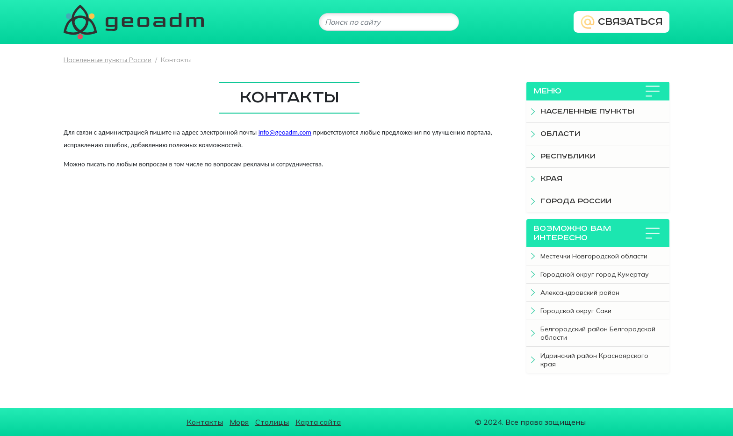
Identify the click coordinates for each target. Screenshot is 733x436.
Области (560, 133)
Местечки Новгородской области (593, 256)
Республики (568, 156)
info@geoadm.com (285, 132)
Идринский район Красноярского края (594, 359)
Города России (575, 201)
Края (551, 178)
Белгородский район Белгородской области (597, 333)
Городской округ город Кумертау (594, 274)
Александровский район (579, 292)
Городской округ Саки (575, 311)
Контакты (205, 422)
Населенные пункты (587, 111)
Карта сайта (318, 422)
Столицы (272, 422)
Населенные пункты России (107, 60)
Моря (239, 422)
